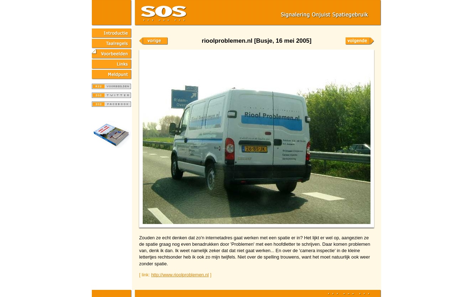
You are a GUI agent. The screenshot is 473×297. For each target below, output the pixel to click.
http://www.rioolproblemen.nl (180, 274)
